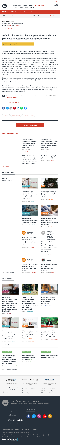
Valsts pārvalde (16, 115)
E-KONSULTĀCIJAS (24, 7)
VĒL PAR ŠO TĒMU (8, 172)
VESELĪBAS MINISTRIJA (10, 133)
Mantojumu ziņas (30, 393)
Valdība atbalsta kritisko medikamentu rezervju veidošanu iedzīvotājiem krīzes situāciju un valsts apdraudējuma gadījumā (29, 159)
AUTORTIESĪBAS (12, 415)
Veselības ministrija (8, 21)
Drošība (32, 341)
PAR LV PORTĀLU (12, 410)
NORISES (25, 5)
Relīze (9, 25)
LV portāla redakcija (15, 420)
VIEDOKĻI (31, 5)
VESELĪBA (5, 178)
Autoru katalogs (49, 390)
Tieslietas (8, 313)
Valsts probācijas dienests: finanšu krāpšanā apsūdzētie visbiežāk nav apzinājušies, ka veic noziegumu (30, 334)
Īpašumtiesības (15, 365)
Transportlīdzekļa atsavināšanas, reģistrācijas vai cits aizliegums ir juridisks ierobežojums (9, 359)
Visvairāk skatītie (11, 390)
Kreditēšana (48, 305)
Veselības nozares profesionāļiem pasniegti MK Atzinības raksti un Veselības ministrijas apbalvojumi (29, 143)
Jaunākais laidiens (30, 388)
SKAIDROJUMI (17, 5)
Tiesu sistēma (53, 360)
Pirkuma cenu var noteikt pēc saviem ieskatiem (28, 357)
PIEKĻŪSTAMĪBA (12, 414)
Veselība (18, 25)
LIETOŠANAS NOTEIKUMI (14, 412)
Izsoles (27, 390)
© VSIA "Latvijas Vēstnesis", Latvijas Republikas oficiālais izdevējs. (21, 436)
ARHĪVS (32, 7)
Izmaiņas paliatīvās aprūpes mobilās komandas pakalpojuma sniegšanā (30, 220)
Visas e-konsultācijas (11, 369)
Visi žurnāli (47, 393)
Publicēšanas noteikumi (11, 97)
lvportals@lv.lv (16, 423)
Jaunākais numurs (49, 388)
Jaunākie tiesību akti (12, 387)
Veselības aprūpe (26, 151)
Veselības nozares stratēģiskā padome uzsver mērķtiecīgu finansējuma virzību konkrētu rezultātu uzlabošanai (49, 143)
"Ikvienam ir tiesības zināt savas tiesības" (21, 429)
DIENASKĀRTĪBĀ (39, 5)
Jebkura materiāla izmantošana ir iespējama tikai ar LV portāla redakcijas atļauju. (26, 435)
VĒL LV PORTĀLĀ (8, 279)
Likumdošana (29, 311)
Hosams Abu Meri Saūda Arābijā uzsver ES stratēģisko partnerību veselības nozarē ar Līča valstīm (29, 241)
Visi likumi (9, 392)
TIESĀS (15, 7)
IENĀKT (56, 1)
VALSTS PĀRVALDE (7, 180)
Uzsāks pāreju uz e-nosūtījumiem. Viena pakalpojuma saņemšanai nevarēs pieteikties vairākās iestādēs (29, 195)
